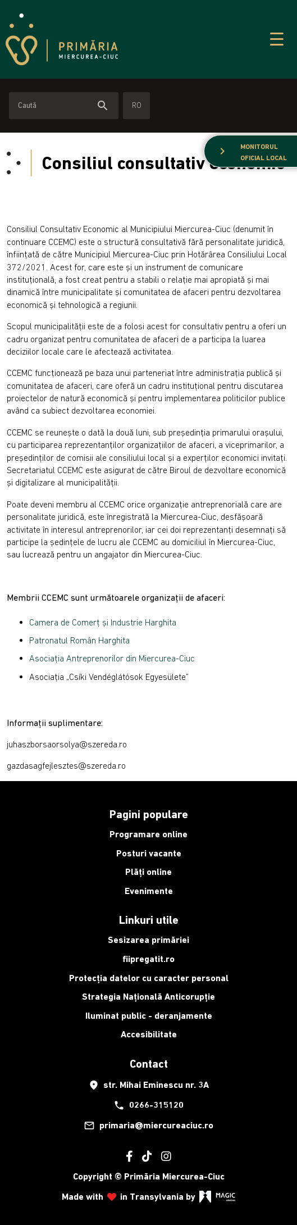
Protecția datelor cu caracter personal (149, 978)
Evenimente (149, 891)
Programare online (148, 834)
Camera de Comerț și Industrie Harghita (102, 622)
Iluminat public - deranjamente (148, 1015)
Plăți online (148, 871)
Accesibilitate (149, 1034)
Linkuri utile (149, 920)
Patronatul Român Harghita (79, 640)
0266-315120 (148, 1105)
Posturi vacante (148, 853)
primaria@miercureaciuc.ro (148, 1125)
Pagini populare (148, 814)
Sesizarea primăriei (148, 939)
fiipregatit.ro (148, 959)
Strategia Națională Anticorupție (148, 996)
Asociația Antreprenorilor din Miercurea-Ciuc (112, 658)
